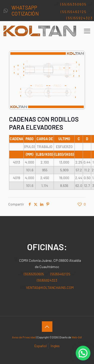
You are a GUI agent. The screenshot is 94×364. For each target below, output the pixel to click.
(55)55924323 (79, 18)
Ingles (55, 346)
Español (40, 346)
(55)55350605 (73, 4)
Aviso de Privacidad (24, 337)
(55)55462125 (73, 12)
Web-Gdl (77, 337)
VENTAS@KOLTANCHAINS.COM (50, 287)
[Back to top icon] (47, 326)
